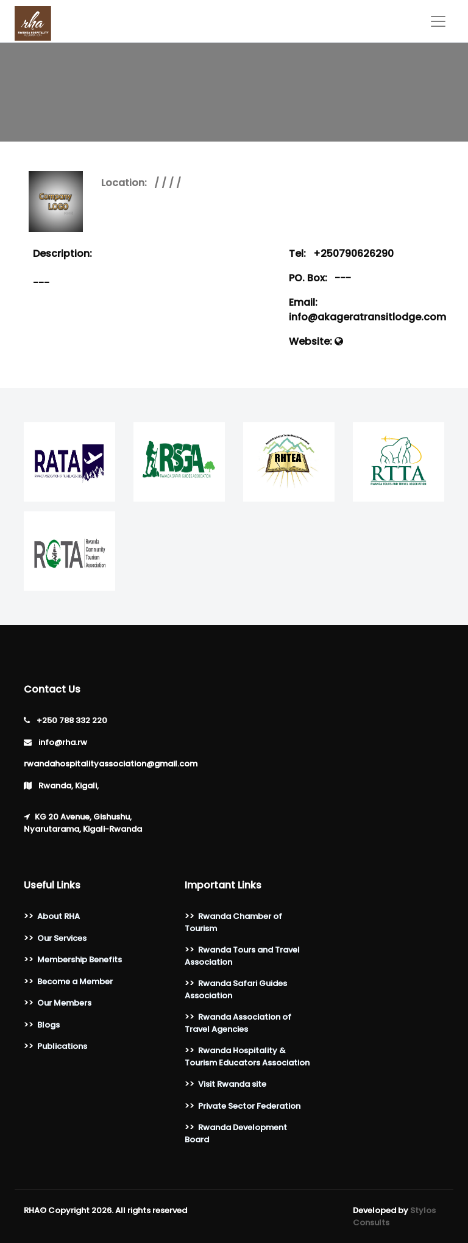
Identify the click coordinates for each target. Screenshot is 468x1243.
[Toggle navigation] (438, 21)
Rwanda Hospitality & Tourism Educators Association (247, 1056)
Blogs (48, 1025)
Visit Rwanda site (232, 1084)
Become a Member (75, 981)
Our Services (62, 938)
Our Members (64, 1003)
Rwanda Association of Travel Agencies (238, 1023)
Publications (62, 1046)
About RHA (58, 916)
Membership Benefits (79, 959)
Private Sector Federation (249, 1106)
